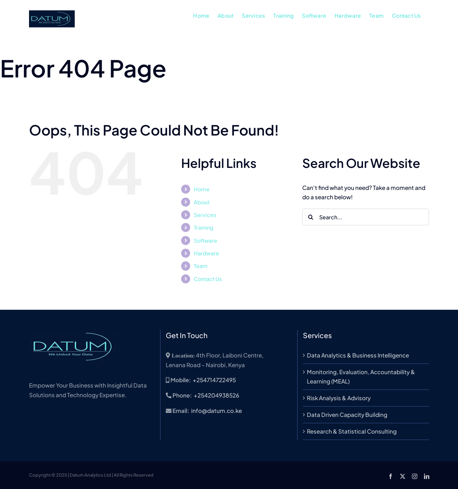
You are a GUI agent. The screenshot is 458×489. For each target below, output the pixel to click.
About (201, 202)
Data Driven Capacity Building (347, 414)
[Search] (310, 217)
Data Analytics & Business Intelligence (358, 355)
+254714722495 (214, 380)
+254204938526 (216, 395)
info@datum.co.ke (216, 410)
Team (200, 265)
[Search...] (365, 217)
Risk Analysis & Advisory (339, 398)
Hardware (206, 253)
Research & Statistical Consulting (352, 431)
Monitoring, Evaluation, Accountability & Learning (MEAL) (361, 376)
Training (203, 227)
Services (205, 214)
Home (201, 189)
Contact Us (208, 278)
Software (205, 240)
